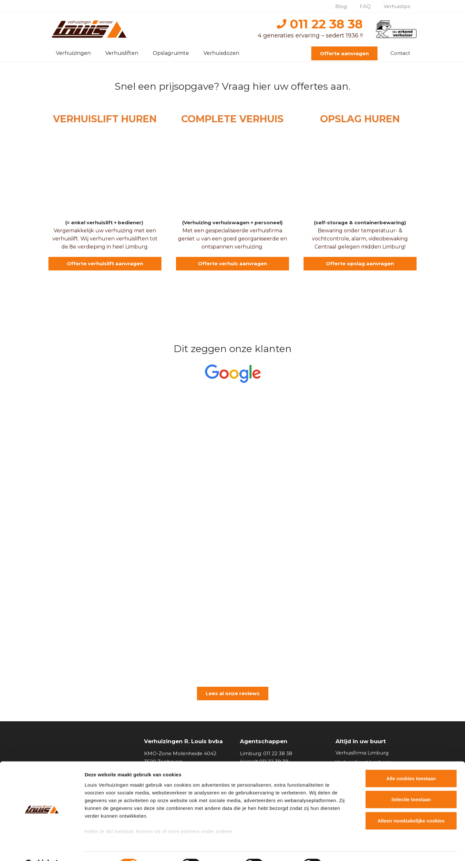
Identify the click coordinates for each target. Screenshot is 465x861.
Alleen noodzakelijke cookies (411, 804)
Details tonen (349, 848)
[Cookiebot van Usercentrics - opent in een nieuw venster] (42, 848)
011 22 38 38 (320, 24)
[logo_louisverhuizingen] (90, 29)
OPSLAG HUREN (360, 119)
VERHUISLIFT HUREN (105, 119)
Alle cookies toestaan (411, 762)
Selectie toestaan (411, 783)
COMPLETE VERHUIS (232, 119)
